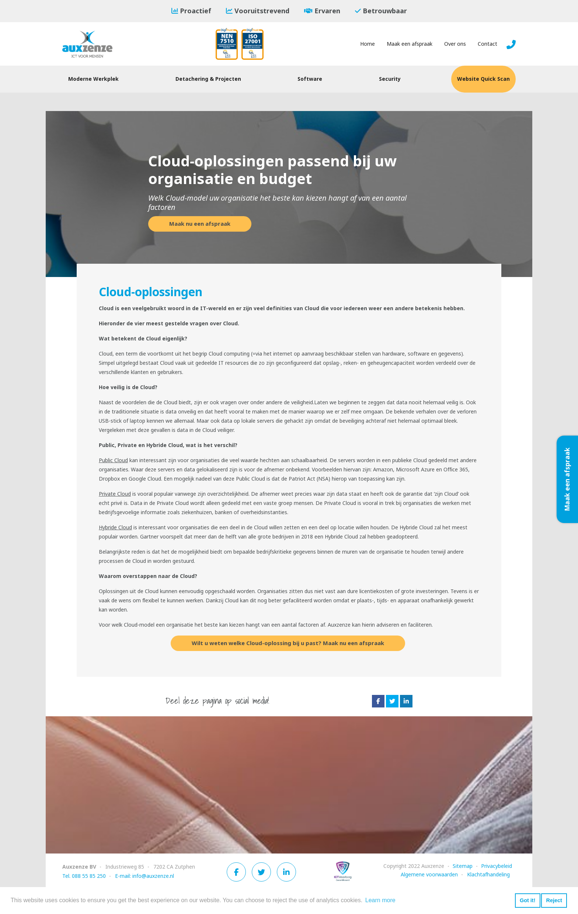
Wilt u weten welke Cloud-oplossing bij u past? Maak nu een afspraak (288, 643)
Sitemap (463, 866)
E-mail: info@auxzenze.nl (144, 876)
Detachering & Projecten (208, 79)
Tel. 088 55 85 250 (84, 876)
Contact (487, 44)
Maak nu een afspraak (199, 224)
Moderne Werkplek (93, 79)
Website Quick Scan (483, 79)
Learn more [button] (380, 900)
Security (390, 79)
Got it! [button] (527, 900)
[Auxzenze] (93, 44)
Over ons (455, 44)
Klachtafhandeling (488, 874)
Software (309, 79)
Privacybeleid (496, 866)
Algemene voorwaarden (429, 874)
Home (367, 44)
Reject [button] (554, 900)
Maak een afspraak (409, 44)
